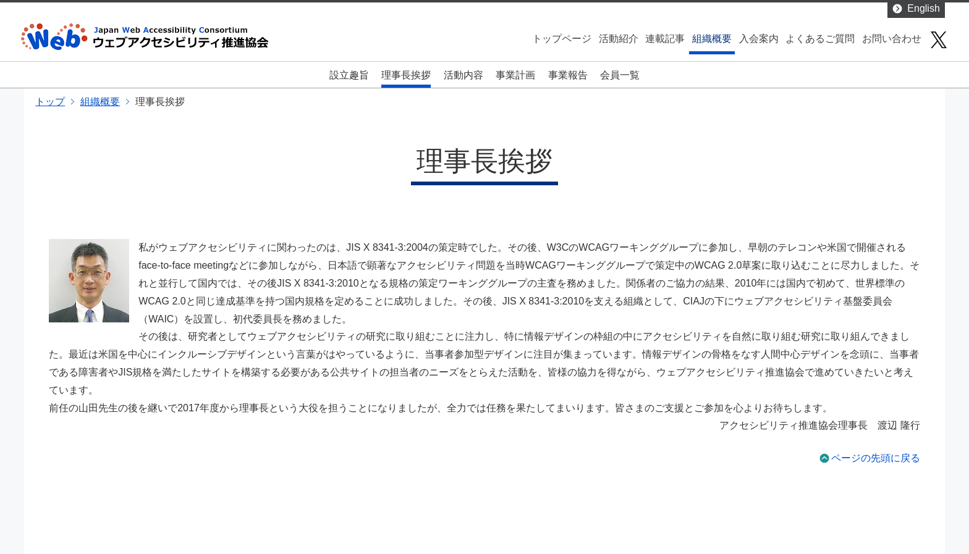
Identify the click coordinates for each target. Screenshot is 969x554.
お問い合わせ (891, 38)
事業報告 (568, 75)
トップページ (561, 38)
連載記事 (665, 38)
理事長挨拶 (406, 75)
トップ (50, 101)
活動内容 (463, 75)
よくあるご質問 (820, 38)
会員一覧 (620, 75)
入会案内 (759, 38)
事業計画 (515, 75)
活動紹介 (618, 38)
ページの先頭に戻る (875, 458)
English (923, 8)
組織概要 (712, 38)
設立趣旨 (349, 75)
